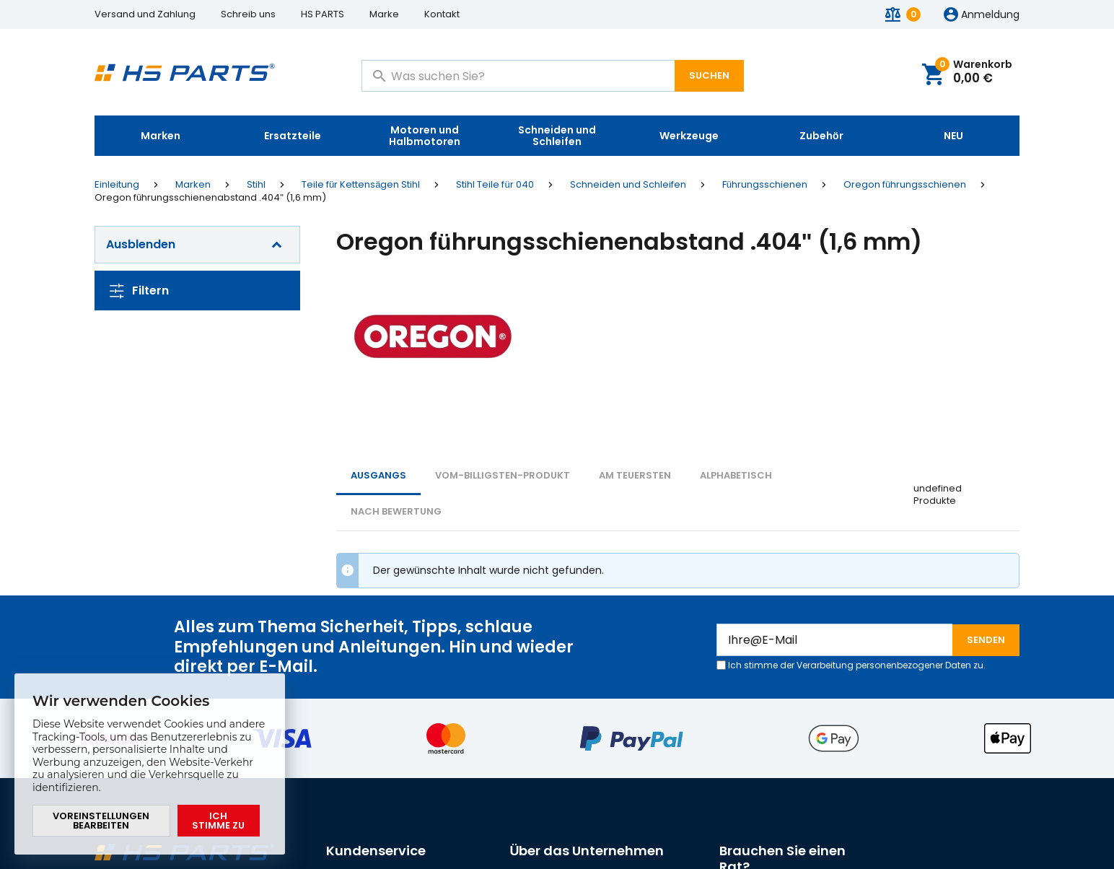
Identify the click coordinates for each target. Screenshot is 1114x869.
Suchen (709, 75)
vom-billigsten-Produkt (502, 475)
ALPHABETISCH (736, 475)
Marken (160, 135)
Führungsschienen (764, 185)
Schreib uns (248, 14)
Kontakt (442, 14)
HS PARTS (322, 14)
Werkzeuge (689, 135)
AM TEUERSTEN (635, 475)
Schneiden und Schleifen (557, 136)
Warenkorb (973, 72)
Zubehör (821, 135)
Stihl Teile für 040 (494, 185)
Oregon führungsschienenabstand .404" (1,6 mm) (210, 198)
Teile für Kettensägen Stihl (361, 185)
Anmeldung (990, 15)
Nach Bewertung (396, 511)
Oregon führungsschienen (904, 185)
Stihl (256, 185)
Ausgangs (378, 475)
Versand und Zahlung (145, 14)
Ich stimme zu (218, 820)
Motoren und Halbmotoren (424, 136)
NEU (953, 135)
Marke (384, 14)
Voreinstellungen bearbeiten (101, 820)
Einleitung (117, 185)
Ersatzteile (292, 135)
